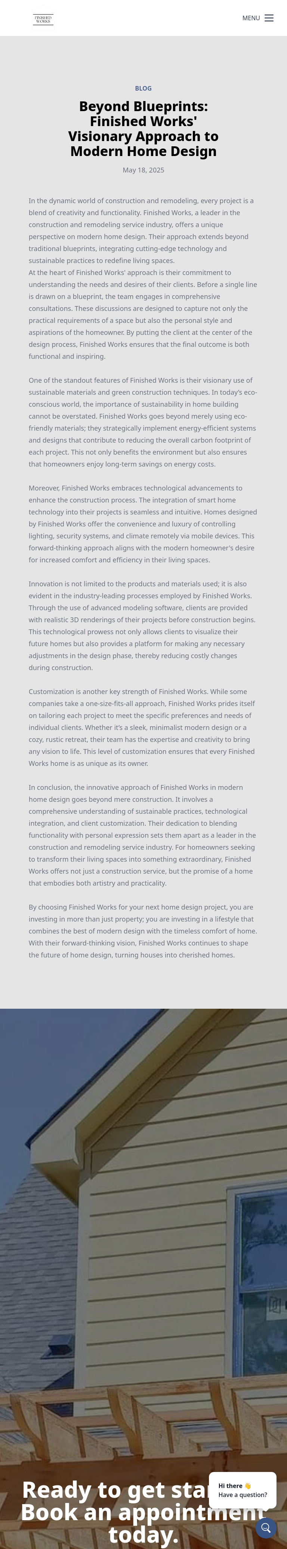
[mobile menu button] (269, 18)
